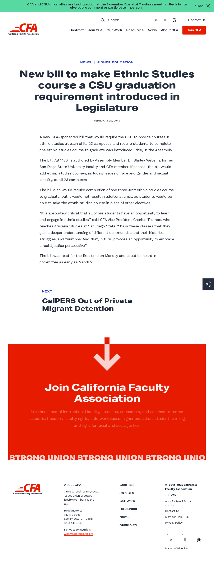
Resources (134, 30)
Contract (76, 30)
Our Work (114, 30)
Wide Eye (182, 548)
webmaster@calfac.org (78, 533)
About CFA (169, 30)
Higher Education (115, 62)
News (152, 30)
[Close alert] (202, 6)
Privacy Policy (173, 522)
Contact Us (197, 19)
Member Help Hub (177, 516)
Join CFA (95, 30)
